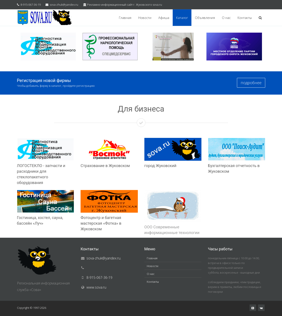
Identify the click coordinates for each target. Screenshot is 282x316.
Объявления (205, 17)
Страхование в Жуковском (105, 165)
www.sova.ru (96, 287)
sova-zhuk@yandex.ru (64, 5)
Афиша (163, 17)
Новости (144, 17)
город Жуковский (160, 165)
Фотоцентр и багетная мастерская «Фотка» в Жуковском (101, 223)
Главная (125, 17)
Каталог (182, 17)
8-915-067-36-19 (30, 5)
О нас (226, 17)
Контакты (245, 17)
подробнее (251, 82)
